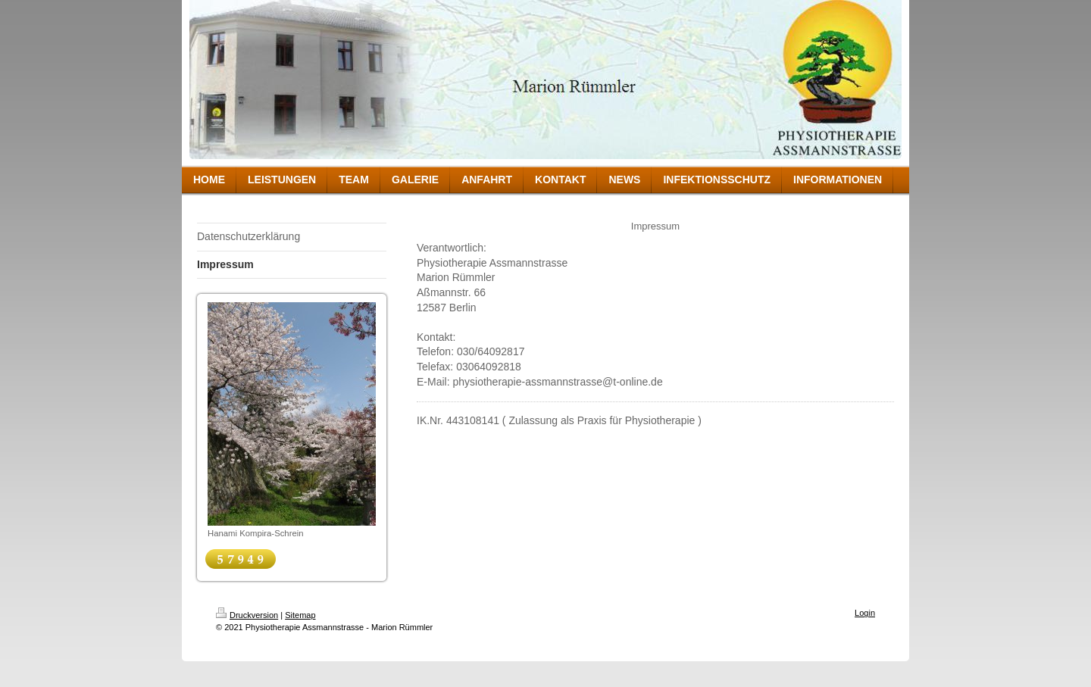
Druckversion (247, 615)
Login (865, 612)
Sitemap (300, 615)
